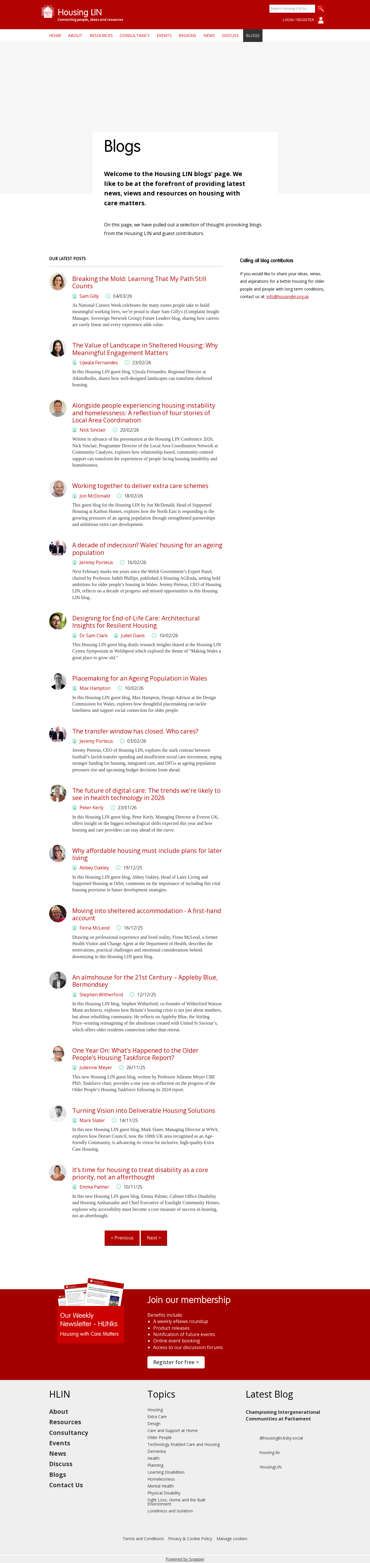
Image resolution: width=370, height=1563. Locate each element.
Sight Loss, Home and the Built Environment (176, 1502)
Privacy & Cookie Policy (190, 1538)
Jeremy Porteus (96, 562)
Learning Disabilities (166, 1472)
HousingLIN (264, 1467)
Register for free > (176, 1362)
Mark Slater (92, 1120)
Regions (187, 35)
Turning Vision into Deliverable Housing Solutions (143, 1110)
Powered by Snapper (185, 1559)
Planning (155, 1465)
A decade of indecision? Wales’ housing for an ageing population (147, 548)
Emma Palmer (94, 1187)
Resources (101, 35)
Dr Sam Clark (93, 635)
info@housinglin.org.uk (288, 296)
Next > (154, 1238)
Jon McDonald (94, 496)
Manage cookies (232, 1538)
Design (153, 1423)
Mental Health (160, 1486)
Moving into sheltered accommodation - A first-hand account (146, 914)
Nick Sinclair (92, 430)
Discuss (230, 35)
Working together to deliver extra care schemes (140, 486)
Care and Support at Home (172, 1430)
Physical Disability (163, 1493)
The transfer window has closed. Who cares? (135, 731)
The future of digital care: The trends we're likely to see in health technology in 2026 (146, 794)
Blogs (253, 35)
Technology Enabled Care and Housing (183, 1444)
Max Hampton (94, 688)
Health (153, 1458)
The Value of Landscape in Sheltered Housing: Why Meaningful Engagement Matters (145, 348)
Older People (159, 1437)
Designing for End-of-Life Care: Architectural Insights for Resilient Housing (136, 621)
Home (55, 35)
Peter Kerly (91, 807)
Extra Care (157, 1416)
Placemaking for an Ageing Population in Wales (139, 678)
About (75, 35)
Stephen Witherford (101, 994)
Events (164, 35)
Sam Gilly (89, 296)
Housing (155, 1409)
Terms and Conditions (143, 1538)
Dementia (156, 1451)
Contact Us (66, 1485)
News (209, 35)
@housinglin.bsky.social (274, 1438)
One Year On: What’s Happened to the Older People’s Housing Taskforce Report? (135, 1054)
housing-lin (263, 1452)
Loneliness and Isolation (170, 1511)
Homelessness (161, 1479)
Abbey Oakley (94, 867)
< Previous (122, 1238)
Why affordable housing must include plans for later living (147, 854)
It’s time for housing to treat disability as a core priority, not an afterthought (140, 1173)
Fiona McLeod (94, 928)
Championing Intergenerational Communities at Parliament (283, 1415)
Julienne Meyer (95, 1067)
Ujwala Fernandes (98, 362)
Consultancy (134, 35)
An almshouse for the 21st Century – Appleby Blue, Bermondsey (145, 981)
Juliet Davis (133, 635)
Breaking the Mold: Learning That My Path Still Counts (139, 282)
